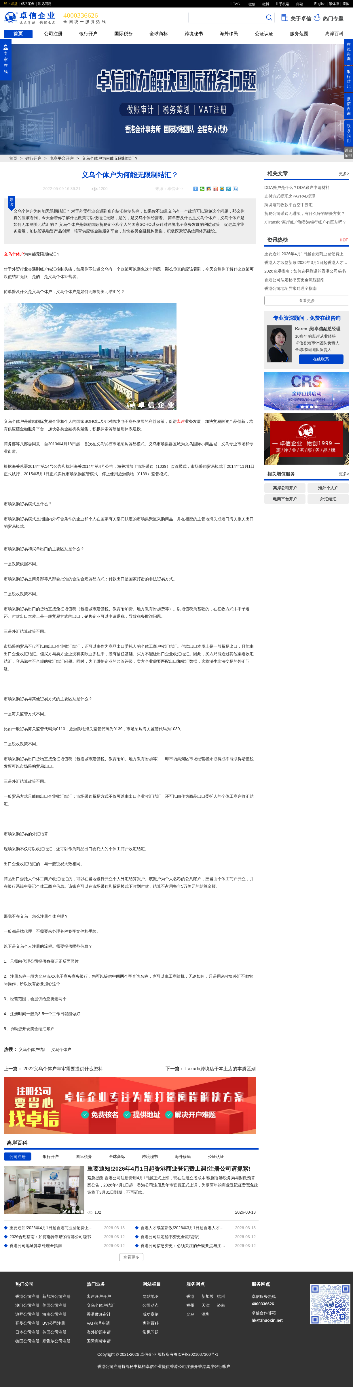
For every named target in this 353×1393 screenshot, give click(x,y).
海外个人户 (328, 488)
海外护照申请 (99, 1332)
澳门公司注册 (27, 1305)
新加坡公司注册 (56, 1296)
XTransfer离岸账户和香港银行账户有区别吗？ (305, 222)
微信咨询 (349, 105)
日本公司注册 (27, 1332)
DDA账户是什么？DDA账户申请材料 (297, 187)
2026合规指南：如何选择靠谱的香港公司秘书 (305, 271)
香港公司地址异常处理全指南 (290, 288)
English (319, 4)
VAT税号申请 (98, 1323)
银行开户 (88, 33)
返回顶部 (348, 153)
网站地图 (151, 1296)
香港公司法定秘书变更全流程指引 (294, 279)
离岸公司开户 (285, 488)
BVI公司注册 (53, 1323)
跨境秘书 (194, 33)
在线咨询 (349, 51)
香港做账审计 (99, 1314)
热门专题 (328, 17)
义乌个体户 (14, 254)
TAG (235, 4)
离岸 (181, 421)
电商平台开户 (62, 158)
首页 (18, 33)
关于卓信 (295, 17)
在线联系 (321, 359)
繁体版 (334, 4)
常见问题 (45, 4)
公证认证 (264, 33)
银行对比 (349, 78)
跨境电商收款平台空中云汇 (288, 204)
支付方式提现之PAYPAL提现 (289, 196)
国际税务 (123, 33)
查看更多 (131, 1257)
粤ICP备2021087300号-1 (196, 1354)
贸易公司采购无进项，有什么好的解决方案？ (304, 213)
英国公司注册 (54, 1332)
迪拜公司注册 (27, 1314)
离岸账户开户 (99, 1296)
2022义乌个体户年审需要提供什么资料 (63, 1068)
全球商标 (158, 33)
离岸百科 (334, 33)
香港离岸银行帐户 (214, 1366)
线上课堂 (11, 4)
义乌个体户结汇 (101, 1305)
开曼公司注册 (27, 1323)
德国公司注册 (27, 1341)
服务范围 (299, 33)
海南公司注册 (54, 1314)
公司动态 (151, 1305)
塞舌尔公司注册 (56, 1341)
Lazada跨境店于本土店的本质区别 (220, 1068)
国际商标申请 (99, 1341)
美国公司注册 (54, 1305)
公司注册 (53, 33)
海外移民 (229, 33)
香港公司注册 (27, 1296)
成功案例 (28, 4)
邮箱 (298, 4)
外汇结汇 (328, 499)
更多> (344, 173)
